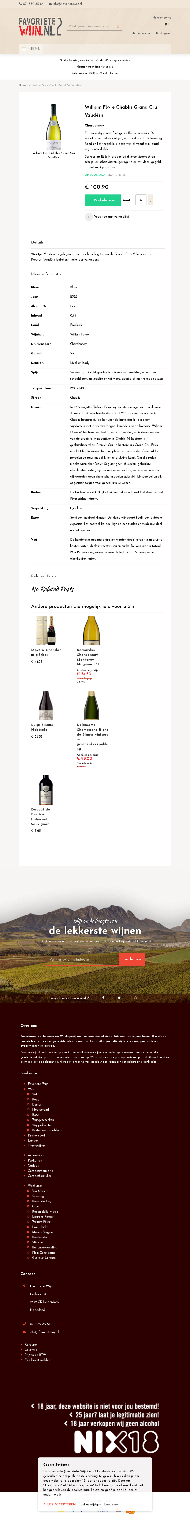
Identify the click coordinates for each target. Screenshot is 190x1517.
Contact (28, 1274)
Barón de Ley (41, 1201)
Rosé (35, 1115)
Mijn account (144, 33)
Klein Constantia (43, 1253)
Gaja (35, 1206)
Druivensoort (36, 1135)
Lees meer (111, 1504)
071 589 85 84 (40, 1324)
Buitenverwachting (44, 1247)
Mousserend (40, 1109)
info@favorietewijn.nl (44, 1332)
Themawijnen (36, 1145)
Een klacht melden (37, 1360)
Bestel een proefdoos (47, 1130)
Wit (34, 1094)
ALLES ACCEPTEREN (59, 1504)
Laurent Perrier (42, 1217)
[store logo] (40, 27)
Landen (33, 1140)
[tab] (98, 243)
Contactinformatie (40, 1171)
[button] (107, 217)
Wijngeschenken (43, 1120)
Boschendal (40, 1237)
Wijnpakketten (42, 1125)
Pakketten (35, 1160)
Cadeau (33, 1165)
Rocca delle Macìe (45, 1212)
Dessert (37, 1104)
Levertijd (31, 1350)
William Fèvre (41, 1222)
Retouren (31, 1345)
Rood (36, 1099)
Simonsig (38, 1196)
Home (22, 85)
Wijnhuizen (35, 1186)
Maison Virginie (42, 1232)
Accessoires (36, 1155)
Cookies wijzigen (90, 1504)
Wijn (31, 1089)
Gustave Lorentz (44, 1258)
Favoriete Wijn (38, 1084)
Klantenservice (162, 17)
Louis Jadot (40, 1227)
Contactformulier (39, 1176)
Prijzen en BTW (35, 1355)
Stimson (37, 1242)
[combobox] (94, 27)
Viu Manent (40, 1191)
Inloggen (164, 33)
